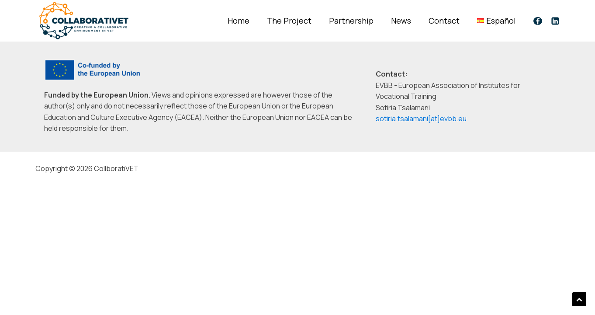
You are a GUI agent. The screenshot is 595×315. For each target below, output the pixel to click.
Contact (444, 20)
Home (238, 20)
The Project (289, 20)
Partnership (351, 20)
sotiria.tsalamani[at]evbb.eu (421, 118)
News (401, 20)
